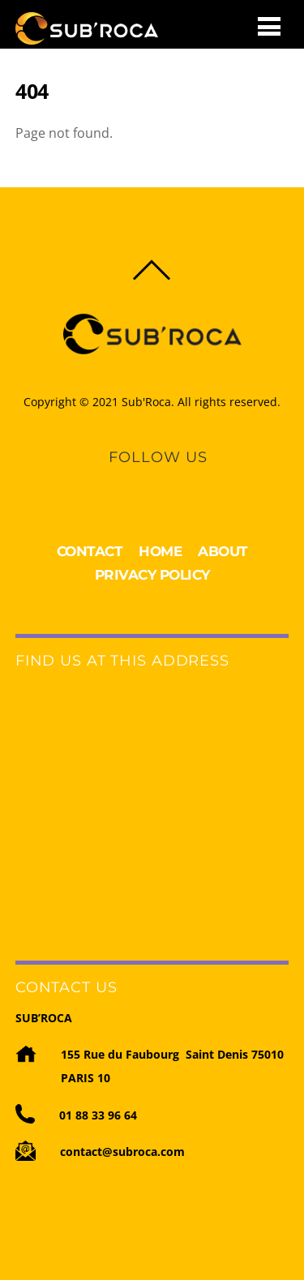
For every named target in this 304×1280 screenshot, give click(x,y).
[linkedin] (143, 480)
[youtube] (171, 480)
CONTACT (90, 551)
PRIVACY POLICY (152, 575)
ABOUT (223, 551)
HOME (160, 551)
